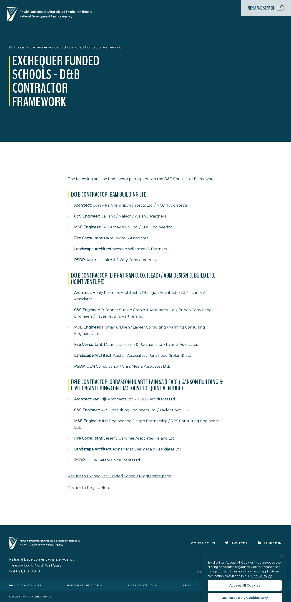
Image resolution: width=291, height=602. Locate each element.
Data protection (143, 585)
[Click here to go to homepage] (51, 14)
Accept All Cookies (244, 594)
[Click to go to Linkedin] (270, 543)
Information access (85, 585)
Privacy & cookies (25, 585)
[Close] (282, 564)
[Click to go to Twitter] (236, 543)
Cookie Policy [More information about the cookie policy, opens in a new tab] (261, 584)
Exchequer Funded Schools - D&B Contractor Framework (75, 47)
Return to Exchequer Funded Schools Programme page (119, 476)
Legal (188, 585)
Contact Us (203, 543)
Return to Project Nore (89, 488)
